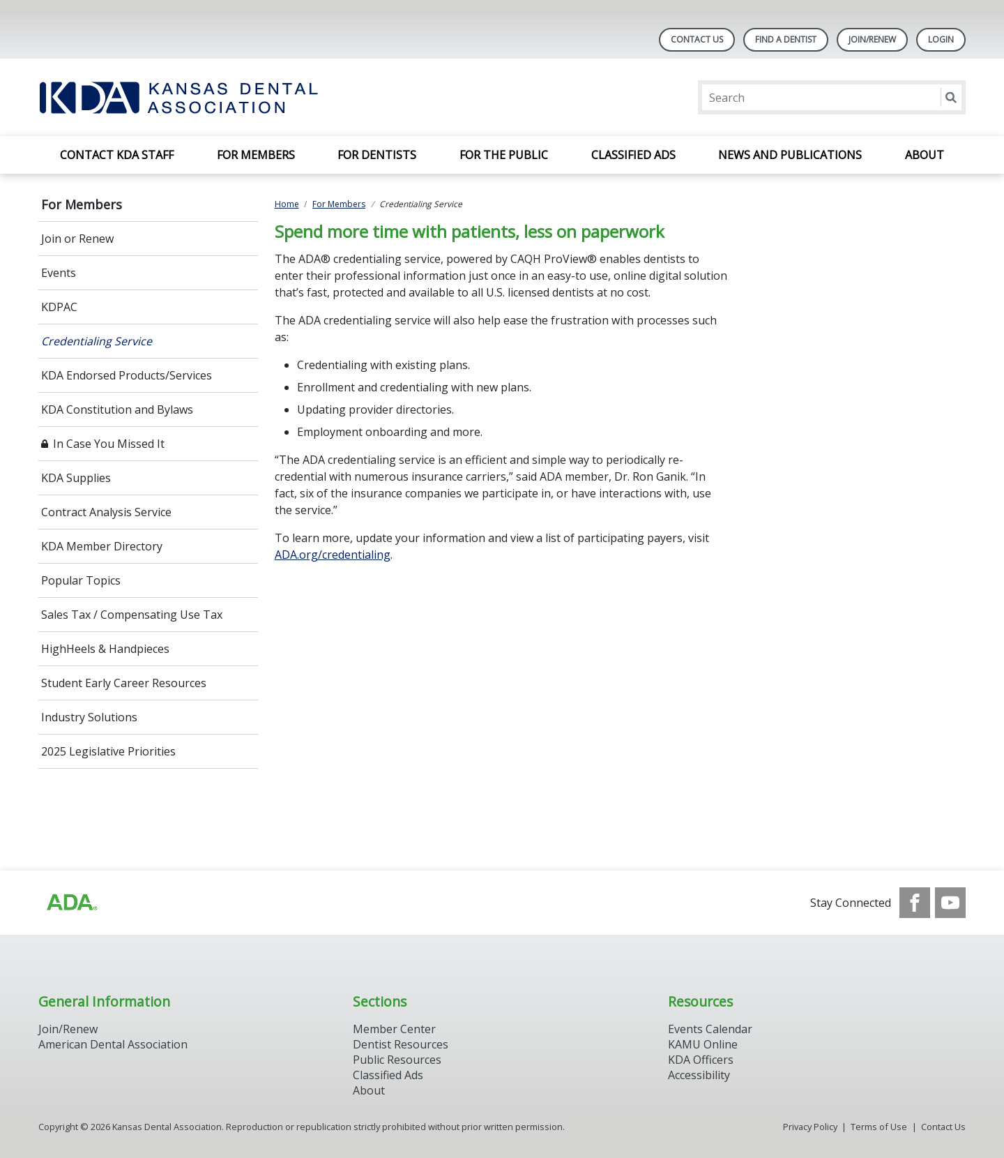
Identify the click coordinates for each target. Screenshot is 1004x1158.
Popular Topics (81, 580)
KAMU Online (703, 1044)
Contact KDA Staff (117, 155)
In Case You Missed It (109, 443)
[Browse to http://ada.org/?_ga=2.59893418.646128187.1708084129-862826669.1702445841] (71, 903)
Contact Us (697, 39)
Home (287, 204)
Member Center (394, 1029)
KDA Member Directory (101, 546)
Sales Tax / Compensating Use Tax (131, 614)
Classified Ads (633, 155)
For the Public (503, 155)
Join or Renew (77, 238)
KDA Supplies (76, 478)
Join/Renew (872, 39)
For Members (256, 155)
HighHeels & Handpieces (105, 648)
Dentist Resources (400, 1044)
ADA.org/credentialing (332, 554)
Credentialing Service (96, 341)
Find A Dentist (785, 39)
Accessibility (699, 1075)
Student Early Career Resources (123, 683)
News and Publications (790, 155)
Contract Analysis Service (106, 512)
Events (58, 272)
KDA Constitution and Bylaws (117, 409)
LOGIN (941, 39)
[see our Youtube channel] (950, 902)
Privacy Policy (810, 1126)
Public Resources (397, 1059)
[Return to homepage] (218, 97)
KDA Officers (700, 1059)
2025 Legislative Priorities (108, 751)
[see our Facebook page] (914, 902)
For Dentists (376, 155)
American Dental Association (113, 1044)
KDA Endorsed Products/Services (126, 375)
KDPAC (59, 307)
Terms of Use (879, 1126)
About (924, 155)
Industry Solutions (89, 717)
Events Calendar (710, 1029)
